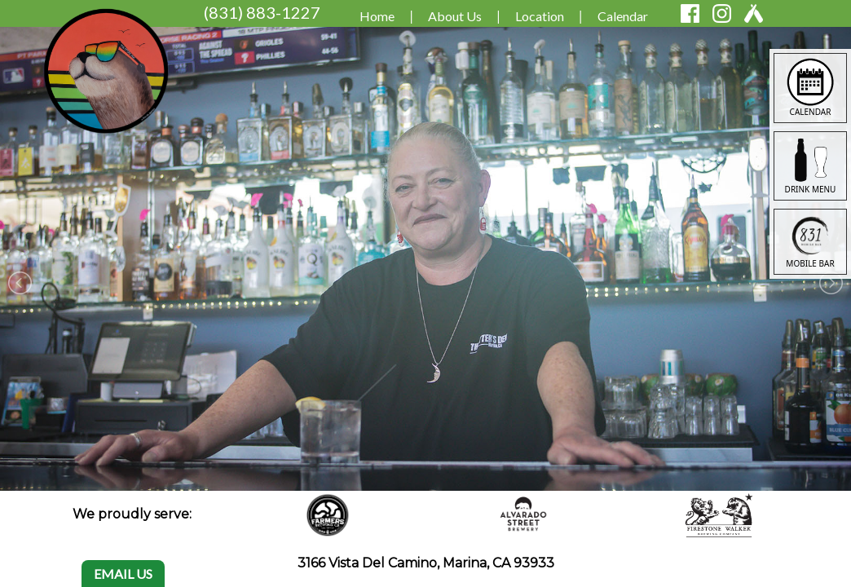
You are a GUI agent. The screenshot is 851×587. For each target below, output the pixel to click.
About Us (455, 16)
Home (377, 16)
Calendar (622, 16)
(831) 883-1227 (262, 12)
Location (539, 16)
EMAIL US (123, 573)
